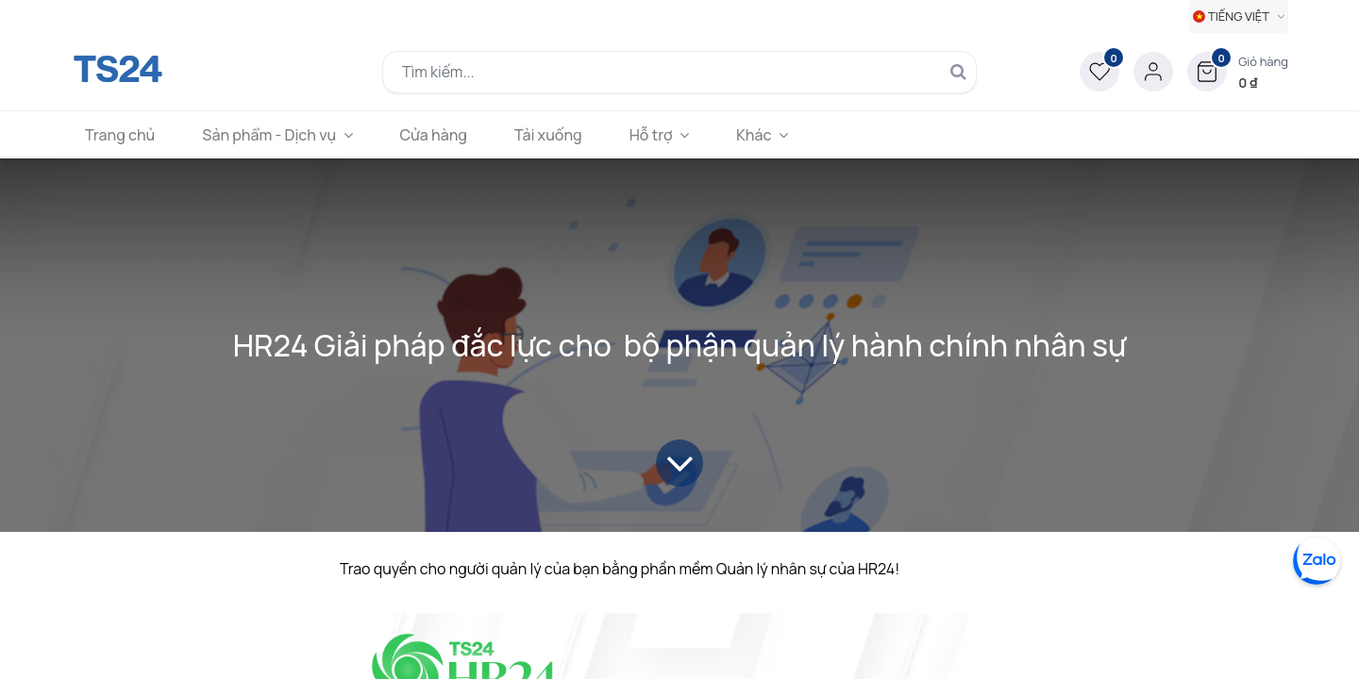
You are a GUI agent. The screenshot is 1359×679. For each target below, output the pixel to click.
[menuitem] (120, 134)
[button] (1237, 71)
